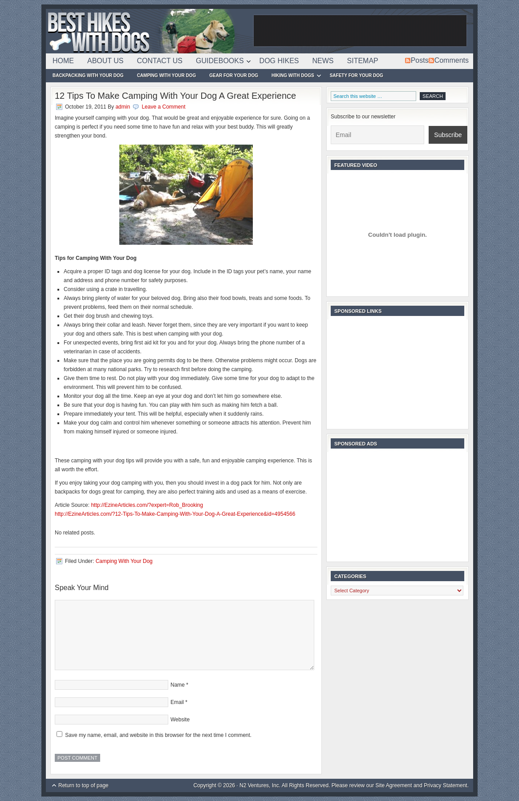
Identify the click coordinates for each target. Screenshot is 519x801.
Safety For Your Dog (356, 75)
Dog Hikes (279, 61)
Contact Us (160, 61)
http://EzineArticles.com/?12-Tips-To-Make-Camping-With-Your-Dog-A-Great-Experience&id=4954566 (175, 514)
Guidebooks (220, 62)
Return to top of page (83, 785)
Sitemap (362, 61)
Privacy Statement (445, 785)
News (323, 61)
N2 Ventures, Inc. (259, 785)
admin (122, 107)
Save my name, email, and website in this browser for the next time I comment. (158, 735)
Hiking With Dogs (293, 77)
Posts (420, 60)
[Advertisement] (360, 31)
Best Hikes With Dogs (148, 31)
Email (177, 702)
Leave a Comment (163, 107)
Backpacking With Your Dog (88, 75)
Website (180, 719)
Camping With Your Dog (166, 75)
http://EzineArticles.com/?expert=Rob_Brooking (147, 505)
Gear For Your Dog (233, 75)
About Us (105, 61)
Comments (451, 60)
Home (63, 61)
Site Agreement (394, 785)
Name (177, 685)
